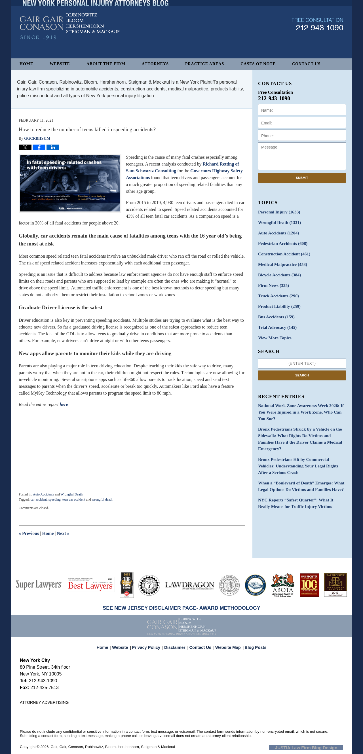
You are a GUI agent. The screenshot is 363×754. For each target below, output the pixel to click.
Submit (302, 177)
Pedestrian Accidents (280, 241)
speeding (54, 499)
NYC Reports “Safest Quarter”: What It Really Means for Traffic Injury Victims (298, 476)
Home (26, 64)
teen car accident (73, 499)
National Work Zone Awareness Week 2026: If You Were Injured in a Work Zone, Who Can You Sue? (300, 401)
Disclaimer (176, 645)
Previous (29, 533)
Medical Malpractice (280, 261)
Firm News (272, 281)
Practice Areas (204, 64)
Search (302, 367)
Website (60, 64)
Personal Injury (277, 211)
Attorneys (155, 64)
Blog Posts (252, 645)
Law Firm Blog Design (316, 747)
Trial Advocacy (275, 321)
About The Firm (105, 64)
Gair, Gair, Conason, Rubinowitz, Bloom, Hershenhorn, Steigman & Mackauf (113, 747)
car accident (38, 499)
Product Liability (277, 301)
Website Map (227, 645)
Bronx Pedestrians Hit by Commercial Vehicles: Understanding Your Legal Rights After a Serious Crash (299, 441)
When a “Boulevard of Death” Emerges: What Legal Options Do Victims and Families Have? (297, 460)
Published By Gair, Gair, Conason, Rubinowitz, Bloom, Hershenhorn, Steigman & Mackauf (317, 38)
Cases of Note (258, 64)
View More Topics (273, 331)
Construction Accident (282, 251)
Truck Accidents (276, 291)
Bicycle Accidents (277, 271)
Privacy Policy (150, 645)
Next (63, 533)
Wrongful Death (71, 494)
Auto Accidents (43, 494)
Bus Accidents (274, 311)
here (64, 404)
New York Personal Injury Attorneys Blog (69, 40)
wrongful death (102, 499)
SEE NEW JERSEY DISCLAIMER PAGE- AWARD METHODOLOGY (181, 608)
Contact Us (306, 64)
